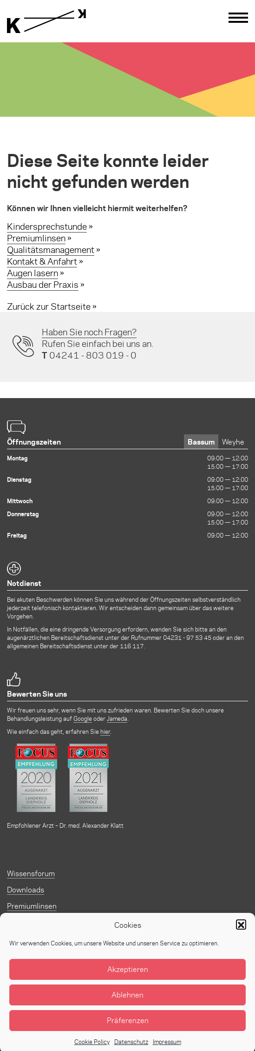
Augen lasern (32, 273)
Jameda (117, 718)
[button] (241, 933)
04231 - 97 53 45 (187, 637)
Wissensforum (31, 873)
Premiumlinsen (36, 238)
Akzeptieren (127, 978)
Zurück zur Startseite (49, 306)
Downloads (25, 889)
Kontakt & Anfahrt (42, 261)
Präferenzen (128, 1029)
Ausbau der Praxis (42, 284)
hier (105, 731)
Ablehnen (127, 1003)
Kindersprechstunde (47, 226)
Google (82, 718)
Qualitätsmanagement (50, 249)
